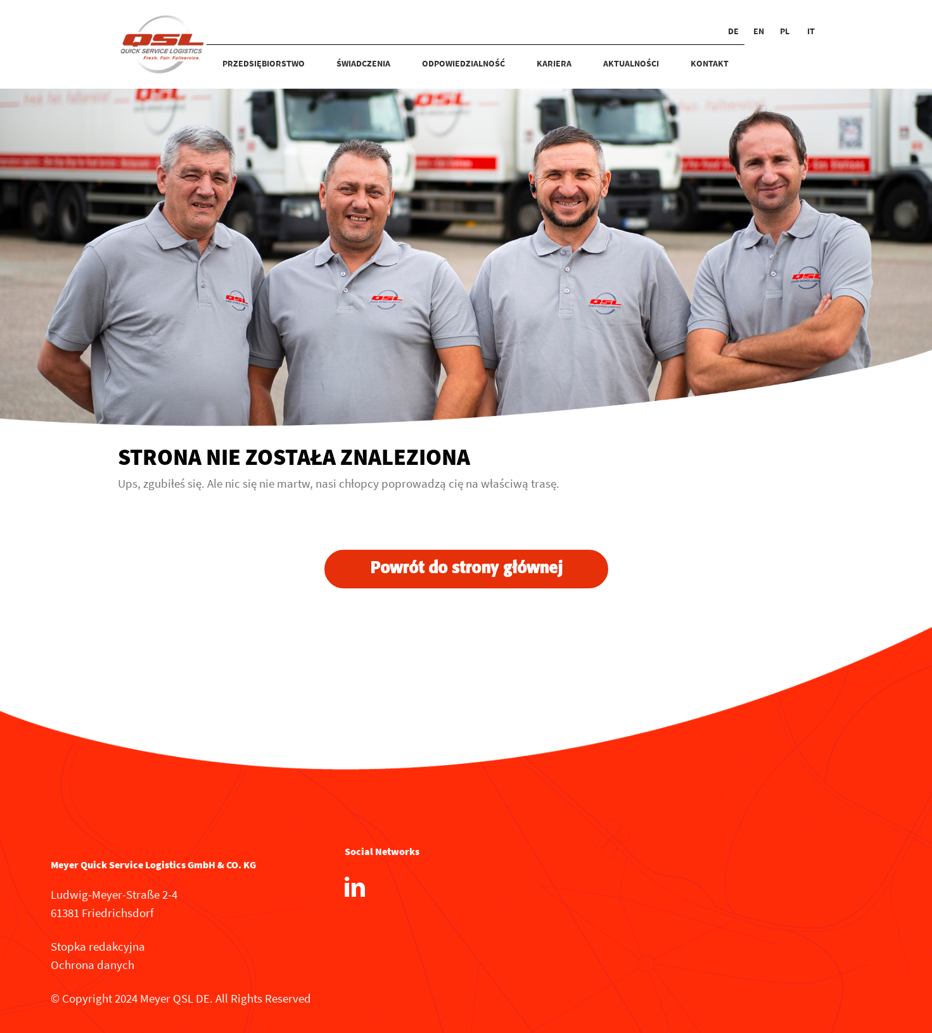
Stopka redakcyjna (98, 946)
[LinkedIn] (355, 887)
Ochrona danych (92, 964)
